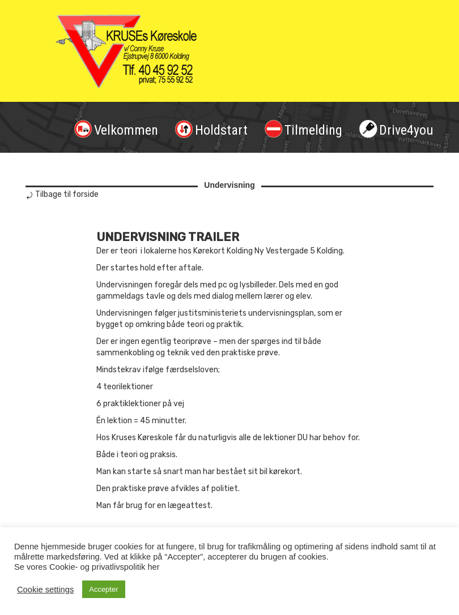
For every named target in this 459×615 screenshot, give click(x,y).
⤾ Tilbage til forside (62, 194)
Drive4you (396, 129)
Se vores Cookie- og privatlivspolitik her (87, 566)
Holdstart (211, 129)
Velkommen (116, 129)
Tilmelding (303, 129)
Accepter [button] (103, 589)
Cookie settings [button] (45, 589)
